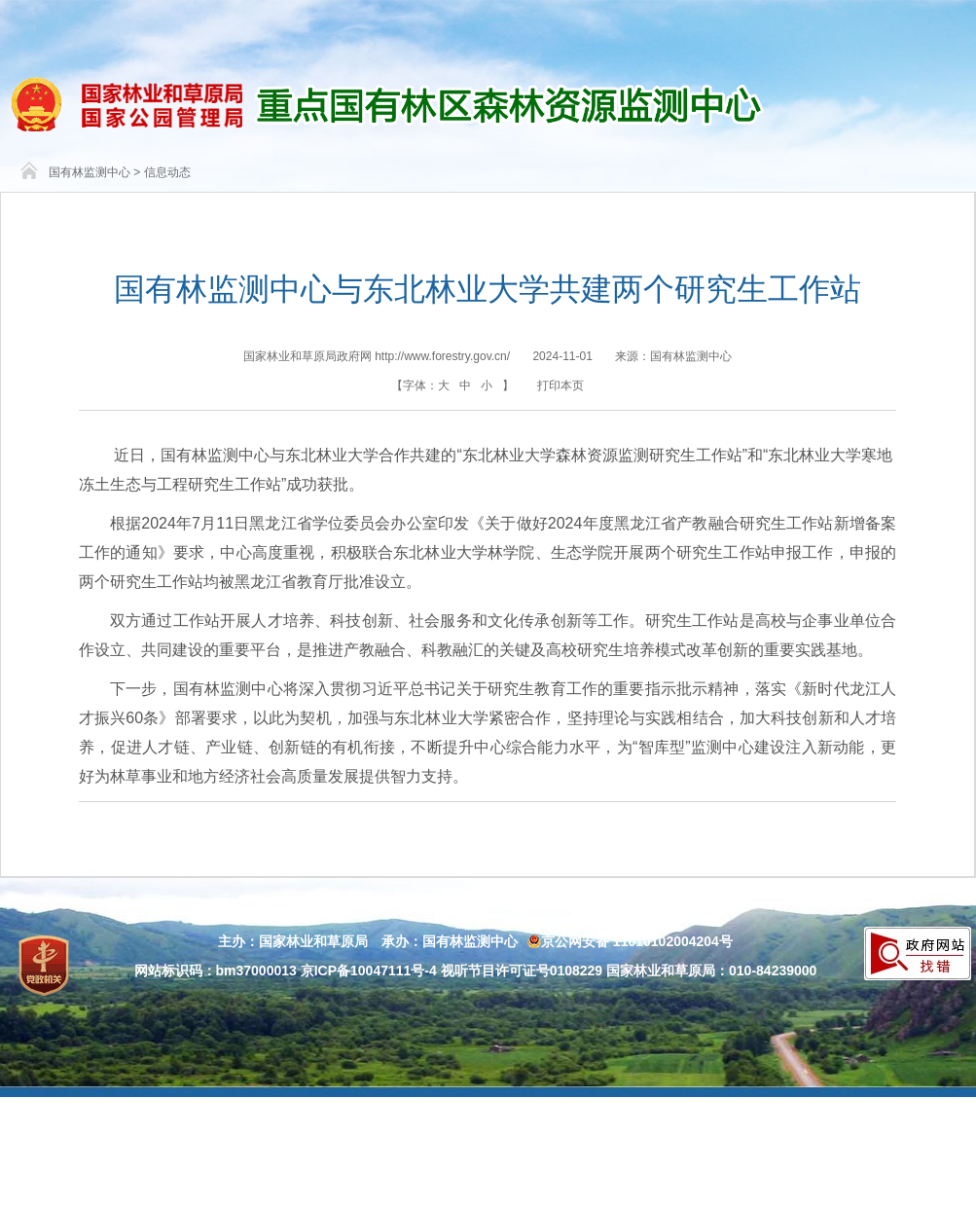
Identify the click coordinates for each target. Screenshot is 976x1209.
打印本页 (560, 385)
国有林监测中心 (89, 172)
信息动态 (167, 172)
